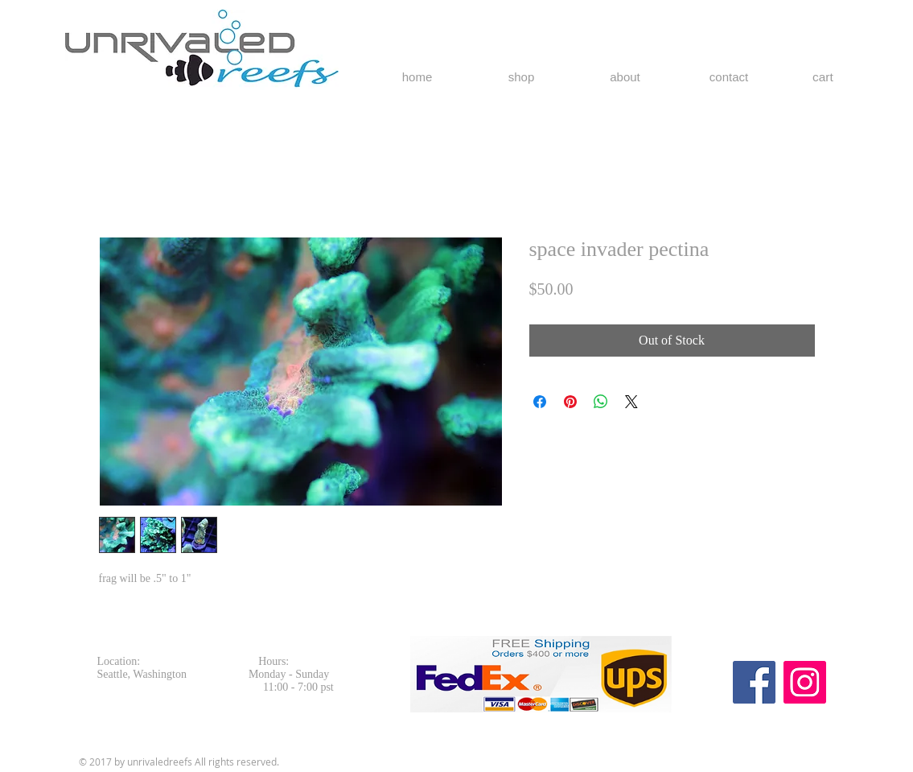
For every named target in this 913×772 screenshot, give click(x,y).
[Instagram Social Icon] (804, 682)
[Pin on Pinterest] (570, 401)
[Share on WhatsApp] (601, 401)
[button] (832, 77)
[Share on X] (631, 401)
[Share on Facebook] (539, 401)
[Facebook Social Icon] (754, 682)
